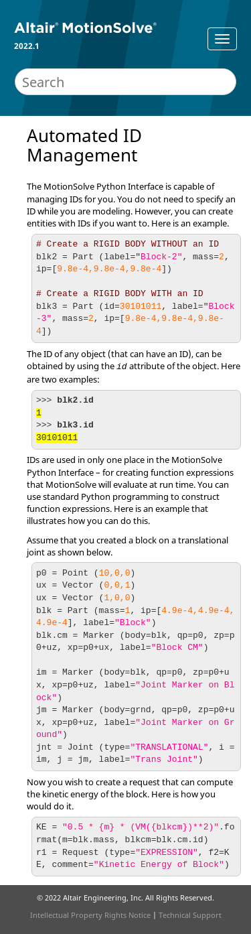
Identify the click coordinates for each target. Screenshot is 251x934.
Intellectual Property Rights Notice (90, 915)
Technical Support (190, 915)
